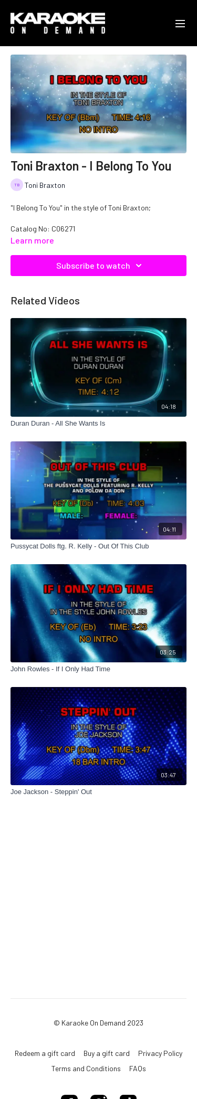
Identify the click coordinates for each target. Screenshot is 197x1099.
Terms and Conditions (86, 1068)
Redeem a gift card (45, 1053)
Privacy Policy (160, 1053)
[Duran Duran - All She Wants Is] (98, 423)
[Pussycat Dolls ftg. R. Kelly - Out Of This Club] (98, 546)
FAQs (137, 1068)
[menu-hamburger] (180, 23)
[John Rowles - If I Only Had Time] (98, 669)
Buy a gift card (107, 1053)
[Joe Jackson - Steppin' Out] (98, 792)
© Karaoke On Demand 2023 (98, 1023)
